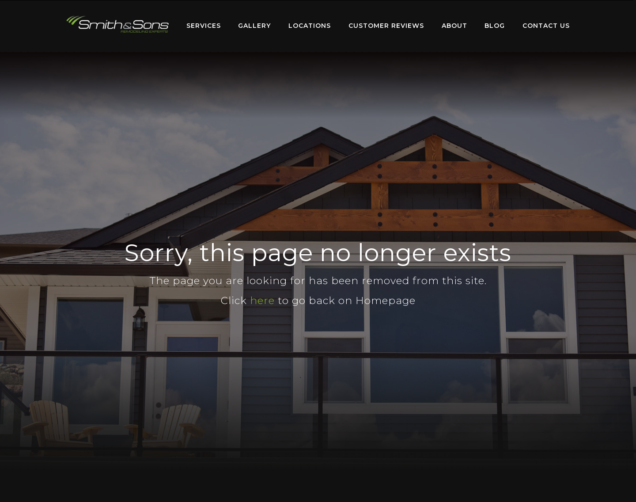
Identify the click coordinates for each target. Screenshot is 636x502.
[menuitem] (117, 26)
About (454, 26)
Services (203, 26)
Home (117, 24)
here (262, 300)
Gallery (254, 26)
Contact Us (546, 26)
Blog (495, 26)
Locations (309, 26)
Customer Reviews (386, 26)
